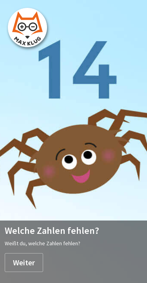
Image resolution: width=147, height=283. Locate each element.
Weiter (24, 262)
